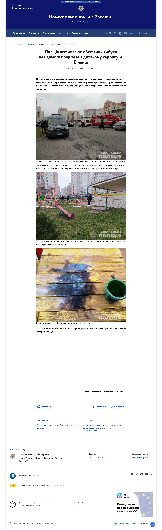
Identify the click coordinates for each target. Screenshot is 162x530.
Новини (31, 45)
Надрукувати (46, 406)
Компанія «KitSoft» (126, 524)
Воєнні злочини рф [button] (81, 33)
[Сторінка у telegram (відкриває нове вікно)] (130, 33)
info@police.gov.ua (140, 458)
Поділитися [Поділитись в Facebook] (101, 406)
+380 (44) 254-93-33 (97, 458)
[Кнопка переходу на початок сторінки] (152, 524)
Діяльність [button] (34, 33)
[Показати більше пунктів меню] (106, 33)
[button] (20, 449)
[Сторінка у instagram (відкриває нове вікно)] (120, 33)
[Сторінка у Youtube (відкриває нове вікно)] (125, 33)
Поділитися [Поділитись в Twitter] (119, 406)
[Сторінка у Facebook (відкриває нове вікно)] (109, 33)
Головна (20, 45)
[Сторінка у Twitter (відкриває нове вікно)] (115, 33)
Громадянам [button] (49, 33)
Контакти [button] (63, 33)
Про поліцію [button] (19, 33)
